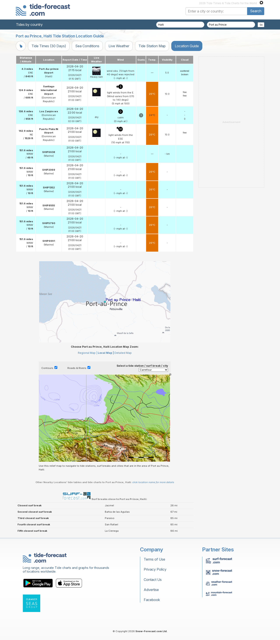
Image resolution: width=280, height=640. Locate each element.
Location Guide (187, 46)
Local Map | (106, 352)
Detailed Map (123, 352)
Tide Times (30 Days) (49, 46)
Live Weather (118, 46)
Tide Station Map (152, 46)
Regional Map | (87, 352)
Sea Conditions (87, 46)
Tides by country (29, 24)
